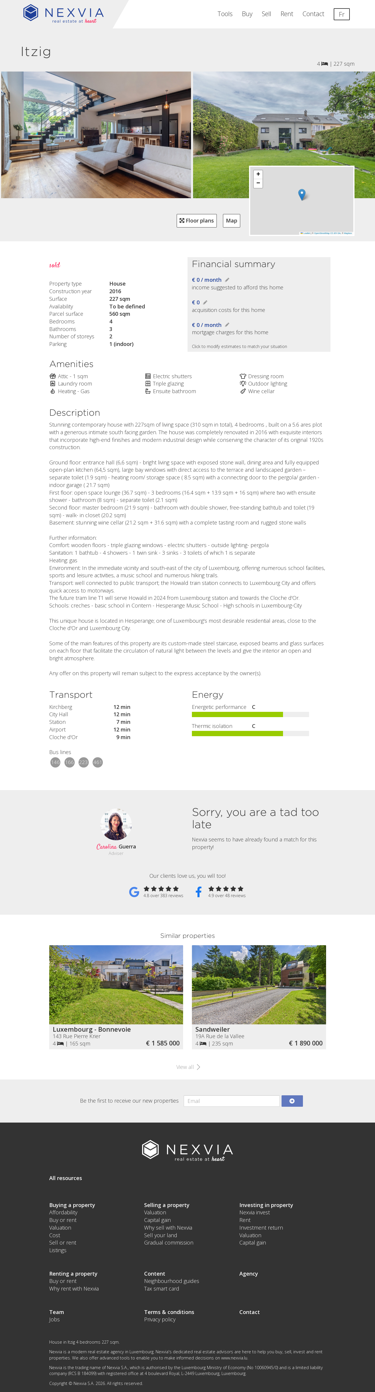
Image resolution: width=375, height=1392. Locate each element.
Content (154, 1273)
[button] (302, 195)
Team (56, 1311)
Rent (287, 13)
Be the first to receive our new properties (129, 1100)
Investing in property (266, 1204)
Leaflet (305, 233)
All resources (65, 1177)
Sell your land (160, 1235)
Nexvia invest (254, 1212)
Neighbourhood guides (171, 1280)
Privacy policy (159, 1319)
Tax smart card (161, 1288)
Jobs (54, 1319)
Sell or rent (62, 1242)
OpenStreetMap (322, 233)
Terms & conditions (169, 1311)
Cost (54, 1235)
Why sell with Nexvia (168, 1227)
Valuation (60, 1227)
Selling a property (167, 1204)
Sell (266, 13)
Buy (247, 13)
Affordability (63, 1212)
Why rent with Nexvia (74, 1288)
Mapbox (348, 233)
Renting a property (73, 1273)
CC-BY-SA (335, 233)
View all (187, 1066)
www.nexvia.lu (234, 1358)
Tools (225, 13)
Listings (58, 1250)
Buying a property (72, 1204)
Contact (313, 13)
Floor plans (197, 220)
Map (231, 220)
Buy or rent (62, 1219)
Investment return (261, 1227)
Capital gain (157, 1219)
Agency (248, 1273)
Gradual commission (168, 1242)
